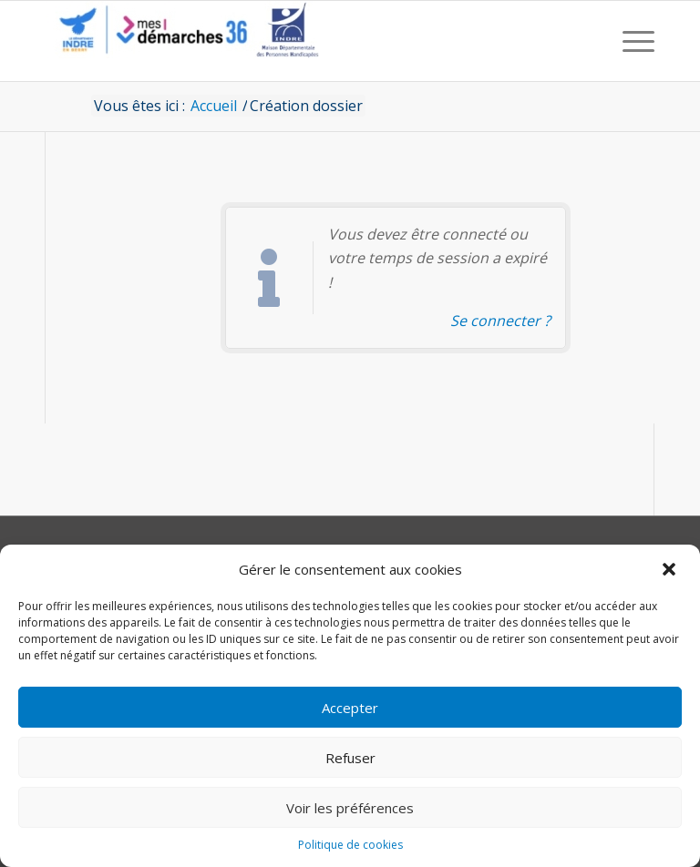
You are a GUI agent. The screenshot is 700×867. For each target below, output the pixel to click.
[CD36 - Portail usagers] (182, 41)
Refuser (350, 758)
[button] (671, 569)
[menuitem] (633, 41)
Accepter (350, 708)
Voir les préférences (350, 808)
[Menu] (633, 41)
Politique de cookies (350, 844)
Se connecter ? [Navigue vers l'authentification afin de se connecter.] (500, 321)
